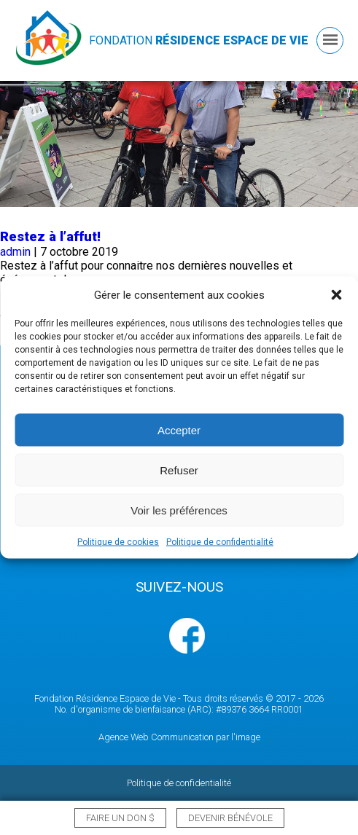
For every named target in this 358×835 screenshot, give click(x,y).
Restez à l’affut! (50, 237)
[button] (336, 295)
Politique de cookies (118, 542)
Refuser (179, 469)
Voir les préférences (179, 509)
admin (15, 252)
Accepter (179, 429)
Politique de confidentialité (219, 542)
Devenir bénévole (230, 817)
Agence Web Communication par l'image (179, 737)
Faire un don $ (120, 817)
